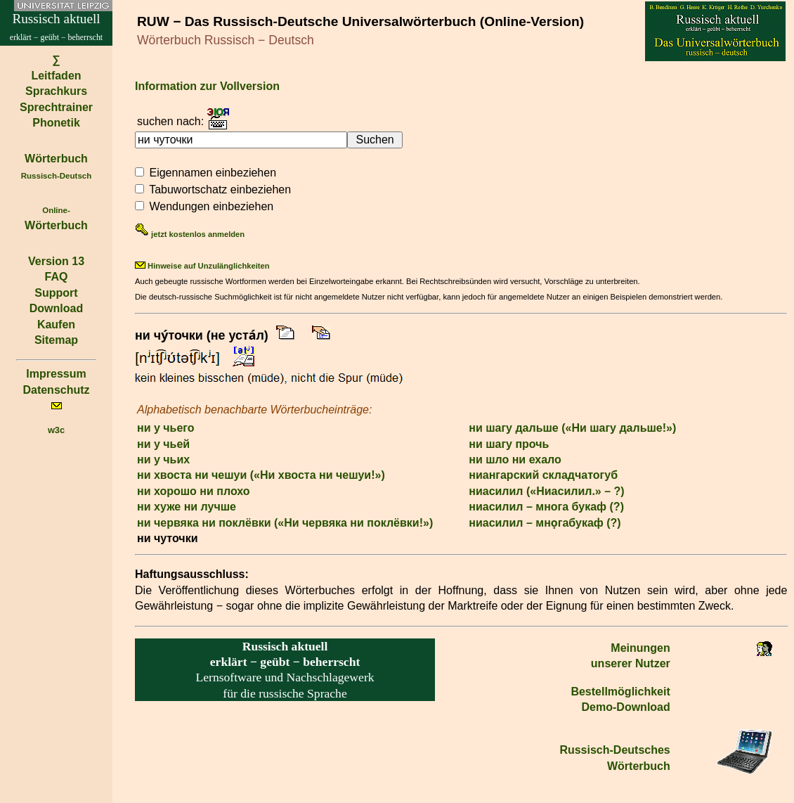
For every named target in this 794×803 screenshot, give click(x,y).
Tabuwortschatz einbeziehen (220, 189)
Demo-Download (626, 707)
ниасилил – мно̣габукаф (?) (544, 523)
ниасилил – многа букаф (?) (546, 507)
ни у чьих (163, 459)
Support (55, 293)
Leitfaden (56, 76)
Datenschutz (55, 390)
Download (56, 308)
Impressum (56, 374)
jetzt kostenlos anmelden (190, 234)
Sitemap (56, 340)
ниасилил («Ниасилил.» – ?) (546, 491)
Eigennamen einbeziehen (212, 173)
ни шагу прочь (509, 444)
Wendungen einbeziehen (211, 206)
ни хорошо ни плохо (193, 491)
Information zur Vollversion (207, 86)
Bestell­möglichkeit (620, 692)
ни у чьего (166, 428)
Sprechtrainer (56, 107)
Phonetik (56, 123)
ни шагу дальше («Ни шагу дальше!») (572, 428)
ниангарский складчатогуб (543, 475)
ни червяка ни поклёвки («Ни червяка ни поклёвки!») (285, 523)
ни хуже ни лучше (186, 507)
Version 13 (56, 261)
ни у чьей (163, 444)
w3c (56, 430)
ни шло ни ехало (515, 459)
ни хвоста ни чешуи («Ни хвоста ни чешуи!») (261, 475)
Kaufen (56, 324)
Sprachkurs (56, 91)
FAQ (56, 277)
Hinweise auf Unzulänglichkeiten (202, 266)
